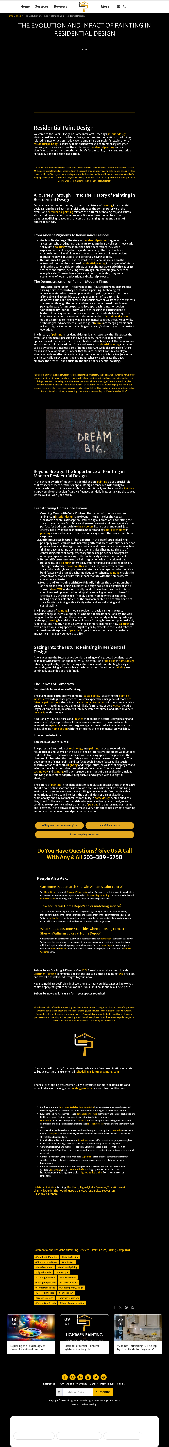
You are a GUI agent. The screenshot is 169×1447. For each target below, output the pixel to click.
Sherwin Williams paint (77, 892)
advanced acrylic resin (87, 1114)
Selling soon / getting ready (34, 1435)
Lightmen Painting (45, 973)
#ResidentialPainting (46, 1257)
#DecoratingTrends (45, 1303)
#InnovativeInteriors (68, 1298)
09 (67, 1321)
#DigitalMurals (43, 1272)
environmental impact (91, 702)
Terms (75, 1404)
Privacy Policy (89, 1404)
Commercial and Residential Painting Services (61, 1250)
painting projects (81, 1088)
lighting (73, 765)
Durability (45, 1120)
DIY (84, 970)
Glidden (62, 948)
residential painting (46, 144)
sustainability (92, 695)
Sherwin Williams (48, 898)
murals (98, 323)
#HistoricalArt (65, 1292)
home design (127, 660)
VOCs (116, 705)
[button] (118, 6)
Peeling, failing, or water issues (79, 1435)
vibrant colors (85, 526)
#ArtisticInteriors (69, 1282)
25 (120, 1321)
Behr (53, 948)
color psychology (115, 529)
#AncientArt (68, 1262)
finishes (78, 718)
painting (97, 171)
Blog (18, 16)
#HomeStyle (61, 1272)
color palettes (75, 566)
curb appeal (53, 1133)
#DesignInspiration (45, 1282)
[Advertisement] (84, 76)
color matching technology (98, 895)
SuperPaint (89, 1107)
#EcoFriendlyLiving (68, 1267)
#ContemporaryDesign (71, 1287)
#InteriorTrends (68, 1277)
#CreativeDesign (44, 1298)
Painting (129, 488)
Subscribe (103, 1392)
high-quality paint (91, 1172)
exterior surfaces (95, 1124)
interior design (117, 134)
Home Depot (50, 892)
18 (14, 1321)
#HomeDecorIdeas (45, 1287)
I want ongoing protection (123, 1435)
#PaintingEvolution (45, 1277)
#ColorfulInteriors (44, 1292)
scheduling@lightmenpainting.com (97, 1071)
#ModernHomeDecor (46, 1262)
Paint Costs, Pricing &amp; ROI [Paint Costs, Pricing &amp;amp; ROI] (111, 1250)
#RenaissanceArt (44, 1267)
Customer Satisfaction (71, 1107)
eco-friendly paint (117, 316)
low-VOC (57, 589)
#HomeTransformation (72, 1303)
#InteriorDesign (70, 1257)
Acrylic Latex (78, 1169)
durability (40, 712)
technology (76, 748)
